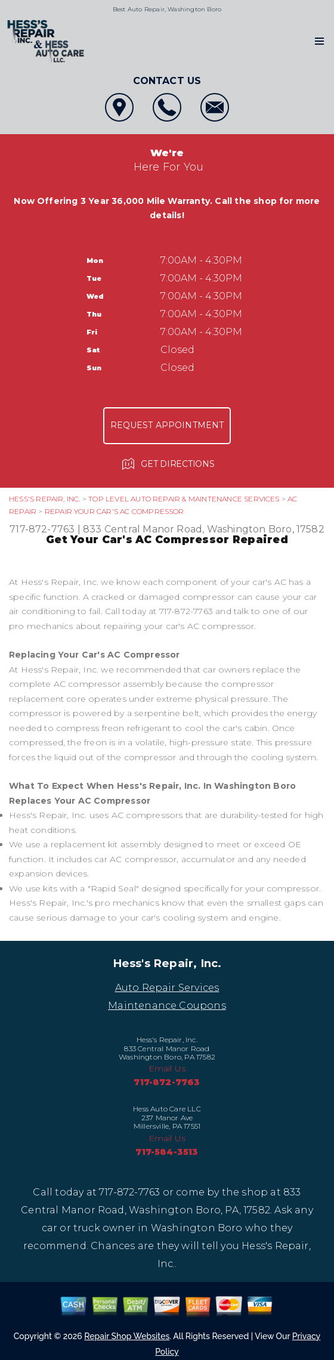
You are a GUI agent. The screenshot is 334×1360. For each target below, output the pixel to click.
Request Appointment (167, 425)
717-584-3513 (166, 1152)
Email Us (167, 1068)
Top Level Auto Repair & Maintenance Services (183, 498)
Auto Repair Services (167, 987)
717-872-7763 (42, 529)
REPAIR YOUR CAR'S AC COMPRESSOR (114, 511)
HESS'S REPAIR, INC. (45, 498)
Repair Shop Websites (126, 1336)
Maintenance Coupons (167, 1005)
